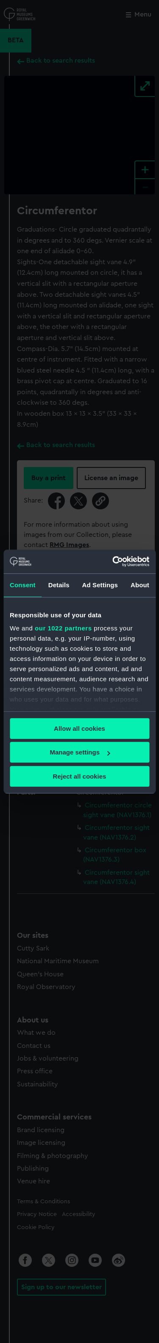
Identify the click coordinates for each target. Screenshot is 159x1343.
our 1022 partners (63, 628)
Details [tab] (59, 585)
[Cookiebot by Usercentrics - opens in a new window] (113, 561)
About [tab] (140, 585)
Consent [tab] (23, 585)
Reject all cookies (79, 776)
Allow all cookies (79, 728)
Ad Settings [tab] (100, 585)
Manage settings (80, 752)
